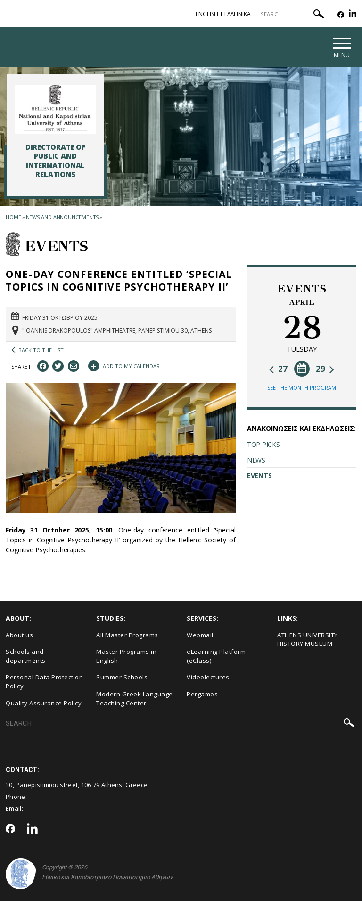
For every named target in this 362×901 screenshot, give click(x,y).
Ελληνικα (237, 14)
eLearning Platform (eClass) (216, 656)
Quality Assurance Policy (44, 703)
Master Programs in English (126, 656)
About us (19, 635)
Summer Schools (122, 677)
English (207, 14)
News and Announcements (62, 217)
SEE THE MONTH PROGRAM (301, 387)
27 (278, 368)
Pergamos (202, 694)
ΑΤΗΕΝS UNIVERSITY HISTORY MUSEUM (307, 639)
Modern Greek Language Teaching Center (134, 698)
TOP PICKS (263, 444)
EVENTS (259, 475)
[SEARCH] (294, 14)
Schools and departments (26, 656)
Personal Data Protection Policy (44, 682)
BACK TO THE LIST (37, 350)
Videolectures (208, 677)
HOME (13, 217)
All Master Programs (127, 635)
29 (325, 368)
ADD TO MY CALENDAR (124, 365)
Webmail (200, 635)
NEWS (256, 459)
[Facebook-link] (340, 15)
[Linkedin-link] (352, 15)
